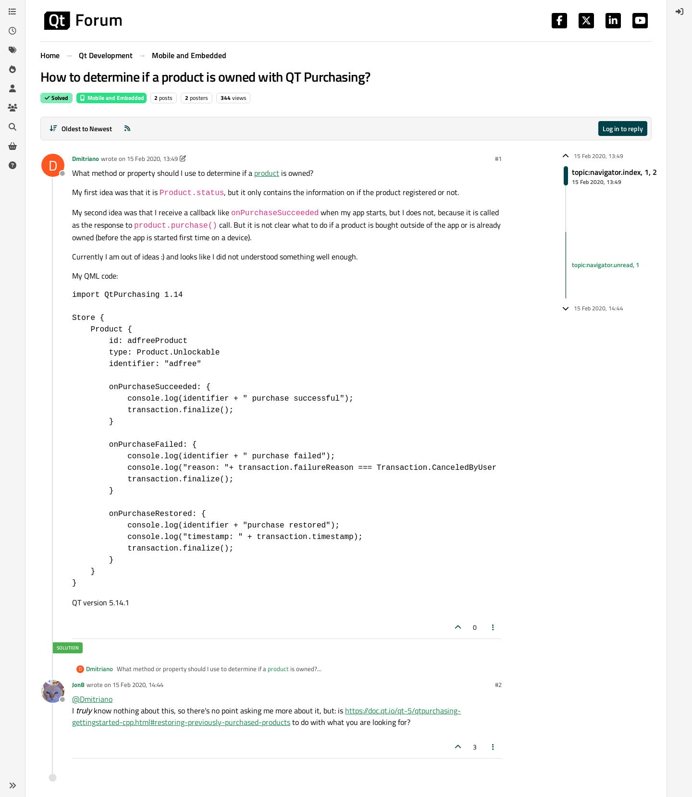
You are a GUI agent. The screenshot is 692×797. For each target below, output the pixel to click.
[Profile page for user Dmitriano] (52, 165)
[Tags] (12, 50)
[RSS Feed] (127, 128)
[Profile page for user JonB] (52, 691)
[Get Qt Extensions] (12, 146)
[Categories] (12, 11)
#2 (498, 684)
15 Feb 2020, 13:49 (152, 158)
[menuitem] (679, 11)
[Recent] (12, 30)
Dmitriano (85, 158)
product (266, 173)
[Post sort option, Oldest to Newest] (80, 128)
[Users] (12, 88)
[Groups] (12, 107)
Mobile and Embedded (111, 97)
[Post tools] (493, 627)
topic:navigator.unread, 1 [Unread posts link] (605, 265)
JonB (78, 684)
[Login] (679, 11)
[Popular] (12, 69)
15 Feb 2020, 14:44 (137, 684)
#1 (498, 158)
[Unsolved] (12, 165)
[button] (12, 785)
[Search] (12, 127)
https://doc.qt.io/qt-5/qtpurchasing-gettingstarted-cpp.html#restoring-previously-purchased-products (266, 716)
